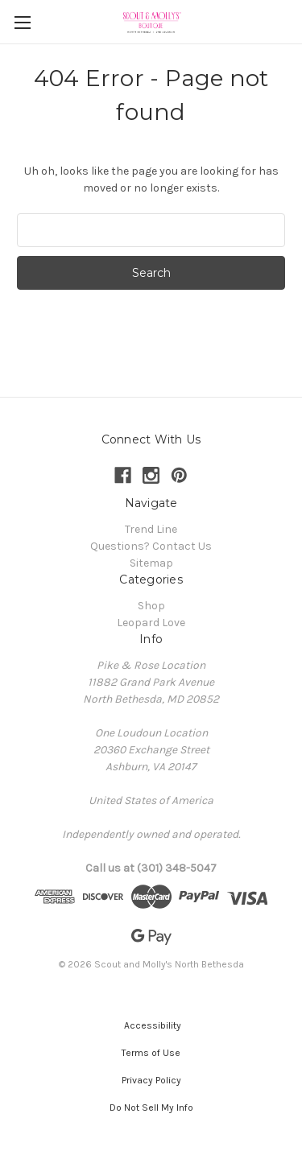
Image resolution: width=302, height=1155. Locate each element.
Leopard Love (151, 622)
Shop (151, 606)
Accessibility (151, 1025)
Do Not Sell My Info (151, 1107)
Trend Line (151, 529)
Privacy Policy (151, 1080)
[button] (151, 1025)
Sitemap (151, 563)
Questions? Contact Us (151, 546)
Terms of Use (151, 1052)
